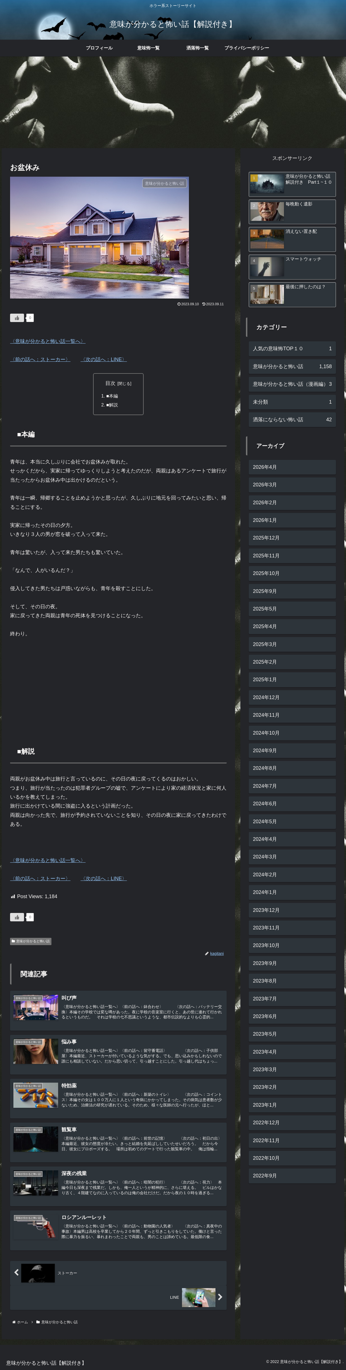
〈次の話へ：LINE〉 (103, 359)
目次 (110, 383)
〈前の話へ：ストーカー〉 (40, 359)
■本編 (112, 395)
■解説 (112, 404)
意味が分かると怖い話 (31, 941)
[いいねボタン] (17, 318)
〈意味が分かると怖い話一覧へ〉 (48, 341)
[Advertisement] (173, 102)
